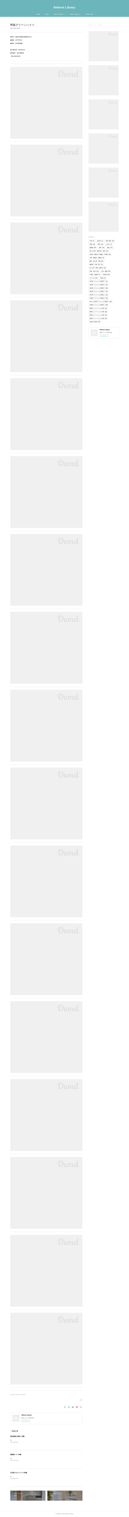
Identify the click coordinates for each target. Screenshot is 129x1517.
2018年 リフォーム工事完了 (99, 291)
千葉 (92, 241)
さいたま (93, 278)
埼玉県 (106, 274)
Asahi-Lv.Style (95, 321)
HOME (38, 14)
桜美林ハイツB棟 (15, 1454)
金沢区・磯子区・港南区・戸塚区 (100, 254)
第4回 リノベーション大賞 (98, 308)
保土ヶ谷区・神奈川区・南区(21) (17, 1394)
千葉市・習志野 (95, 274)
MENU (47, 14)
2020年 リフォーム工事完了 (99, 284)
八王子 (109, 244)
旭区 (101, 247)
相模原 (93, 247)
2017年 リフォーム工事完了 (99, 295)
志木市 (100, 241)
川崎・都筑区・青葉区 (97, 257)
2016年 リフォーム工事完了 (99, 298)
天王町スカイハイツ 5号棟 (18, 1472)
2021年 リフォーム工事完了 (99, 281)
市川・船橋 (105, 271)
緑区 (109, 247)
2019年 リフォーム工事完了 (99, 288)
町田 (100, 244)
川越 (103, 278)
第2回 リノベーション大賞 (98, 315)
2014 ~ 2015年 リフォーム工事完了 (101, 301)
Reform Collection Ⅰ (75, 14)
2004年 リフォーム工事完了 (99, 305)
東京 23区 (110, 241)
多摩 (92, 244)
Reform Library (64, 7)
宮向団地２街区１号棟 (17, 1436)
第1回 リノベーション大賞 (98, 318)
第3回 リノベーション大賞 (98, 311)
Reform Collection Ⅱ (59, 14)
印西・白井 (94, 271)
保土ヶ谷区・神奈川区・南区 (99, 251)
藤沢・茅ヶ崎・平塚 (96, 261)
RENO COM (89, 14)
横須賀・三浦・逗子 (96, 264)
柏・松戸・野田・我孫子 (98, 268)
